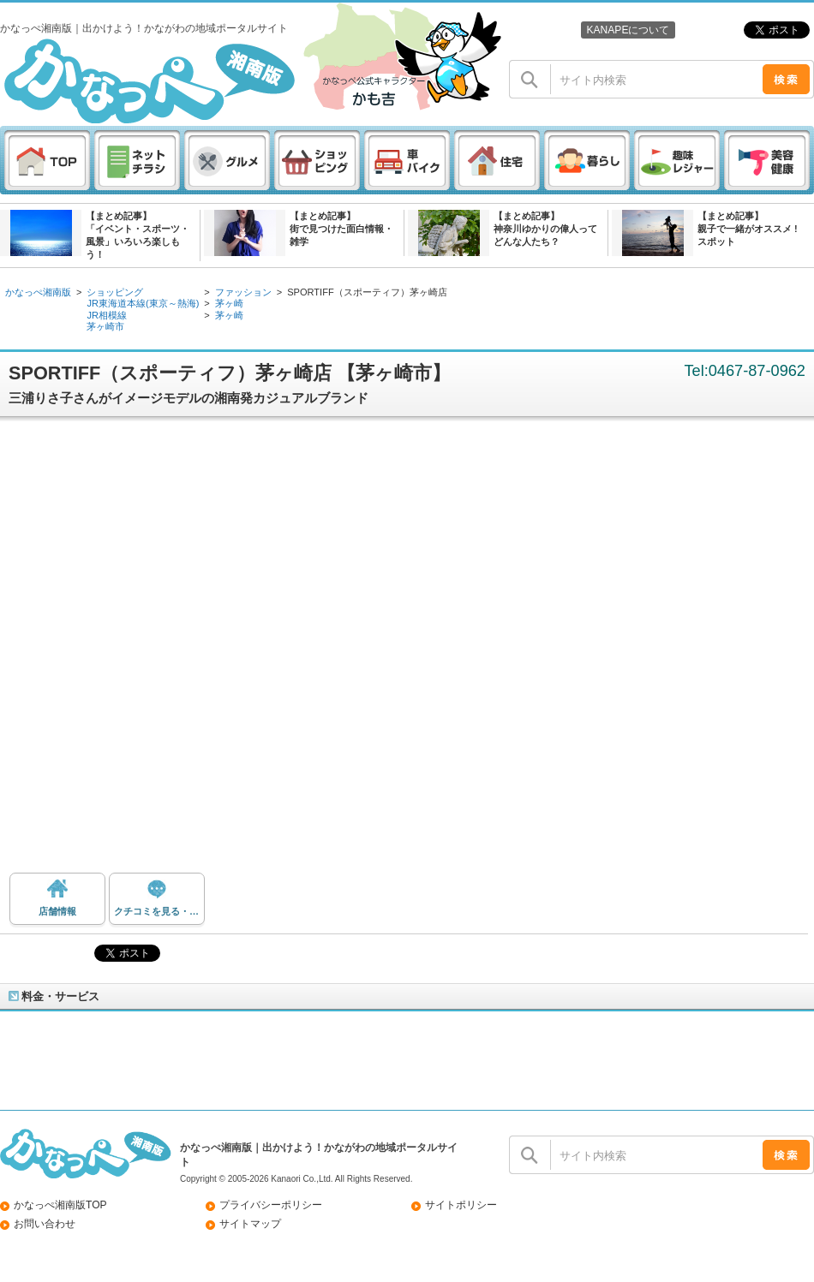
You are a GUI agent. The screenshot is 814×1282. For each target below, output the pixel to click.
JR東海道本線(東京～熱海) (143, 303)
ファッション (243, 292)
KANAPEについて (627, 30)
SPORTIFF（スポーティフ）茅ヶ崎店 (366, 292)
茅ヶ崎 (229, 303)
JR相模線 (107, 315)
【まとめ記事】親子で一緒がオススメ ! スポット (747, 229)
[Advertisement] (208, 651)
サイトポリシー (461, 1205)
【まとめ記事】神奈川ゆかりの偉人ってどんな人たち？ (545, 229)
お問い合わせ (44, 1224)
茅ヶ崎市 (105, 326)
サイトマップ (250, 1224)
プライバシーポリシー (270, 1205)
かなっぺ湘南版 (38, 292)
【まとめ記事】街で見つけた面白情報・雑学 (341, 229)
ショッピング (115, 292)
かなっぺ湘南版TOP (60, 1205)
